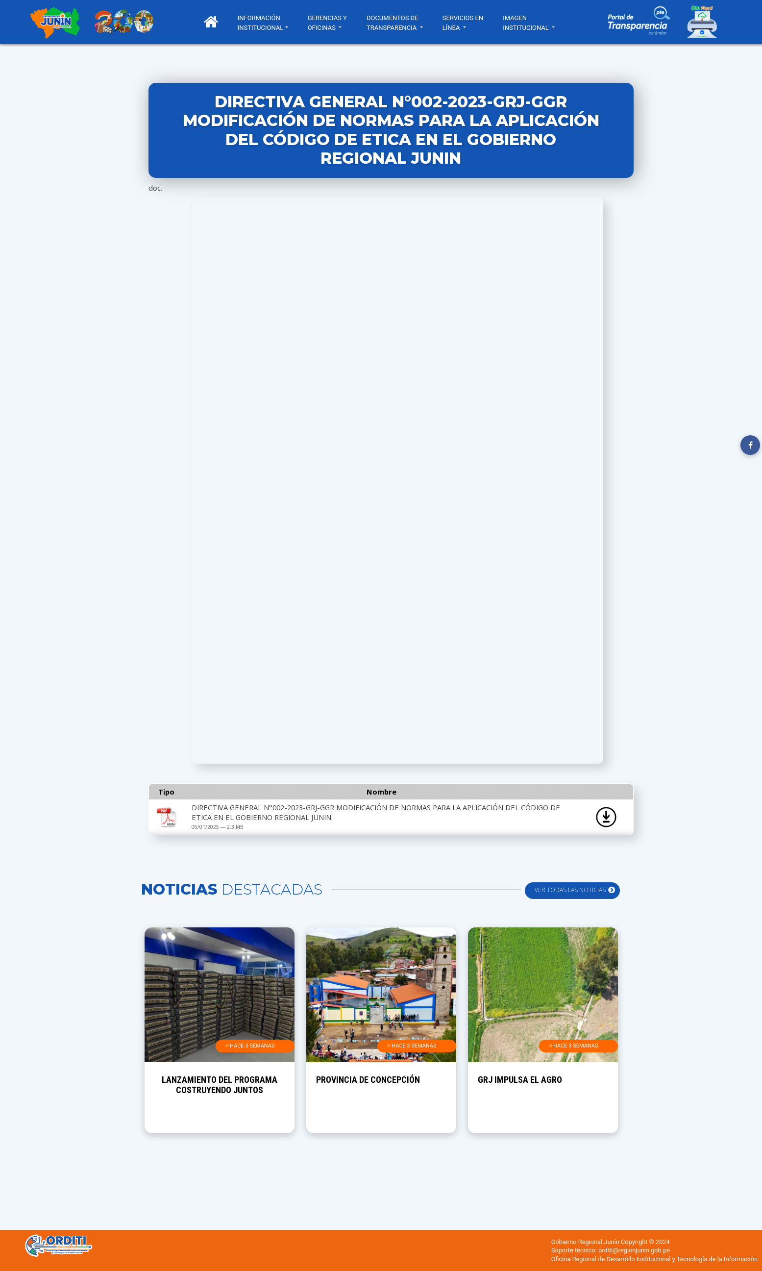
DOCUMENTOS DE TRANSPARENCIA (396, 22)
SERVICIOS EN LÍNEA (466, 22)
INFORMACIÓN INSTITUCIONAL (265, 22)
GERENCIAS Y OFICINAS (331, 22)
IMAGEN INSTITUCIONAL (530, 22)
